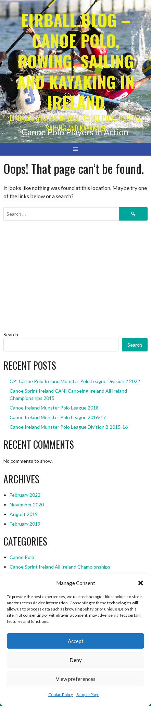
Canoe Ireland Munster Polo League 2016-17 (58, 417)
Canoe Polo (22, 557)
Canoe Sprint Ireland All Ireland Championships (60, 567)
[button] (140, 583)
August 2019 (24, 514)
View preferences (76, 679)
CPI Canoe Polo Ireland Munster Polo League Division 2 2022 (75, 381)
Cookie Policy (60, 694)
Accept (76, 641)
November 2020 (27, 504)
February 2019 (25, 524)
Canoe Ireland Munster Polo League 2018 (54, 408)
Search (10, 334)
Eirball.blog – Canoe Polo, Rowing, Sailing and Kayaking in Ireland (76, 61)
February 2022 (25, 495)
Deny (76, 660)
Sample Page (87, 694)
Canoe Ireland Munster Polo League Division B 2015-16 (69, 427)
